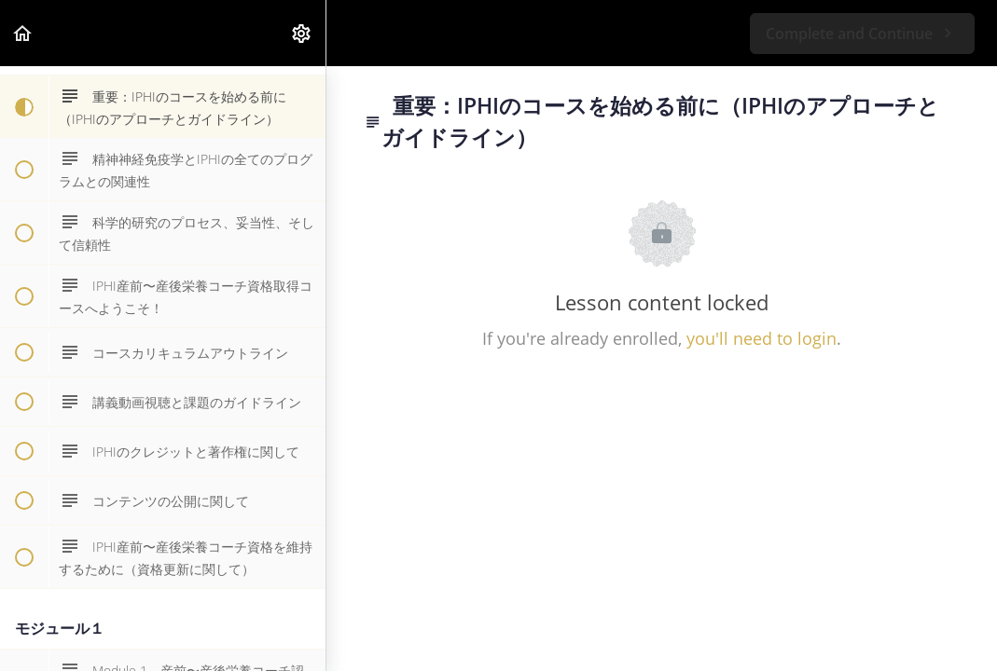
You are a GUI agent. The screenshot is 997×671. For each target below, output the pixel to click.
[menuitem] (302, 33)
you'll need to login (761, 338)
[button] (23, 33)
